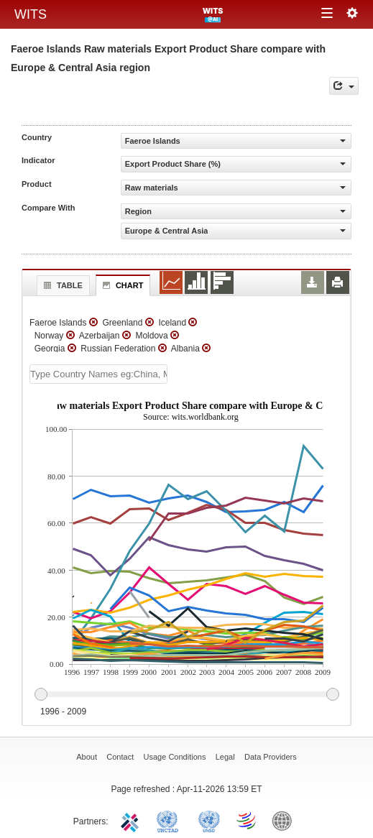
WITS (30, 14)
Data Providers (270, 756)
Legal (225, 756)
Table (61, 285)
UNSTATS (209, 820)
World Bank (285, 820)
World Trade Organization (247, 820)
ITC (132, 820)
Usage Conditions (175, 756)
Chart (121, 285)
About (86, 756)
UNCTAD (170, 820)
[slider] (186, 695)
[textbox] (98, 374)
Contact (120, 756)
